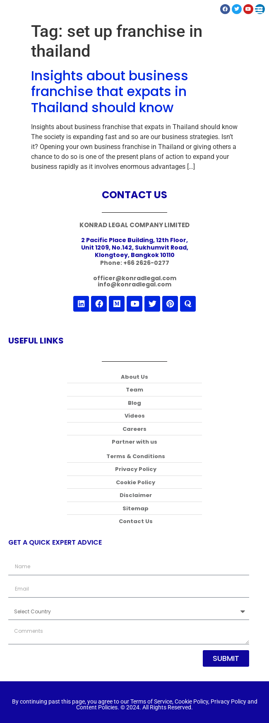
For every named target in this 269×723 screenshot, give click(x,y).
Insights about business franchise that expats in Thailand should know (109, 91)
